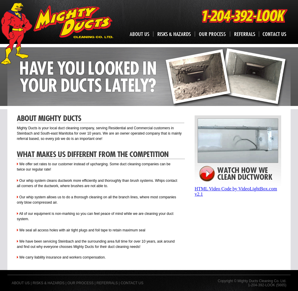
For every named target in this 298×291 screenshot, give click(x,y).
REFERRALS (107, 283)
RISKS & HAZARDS (48, 283)
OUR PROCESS (80, 283)
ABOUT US (21, 283)
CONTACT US (132, 283)
